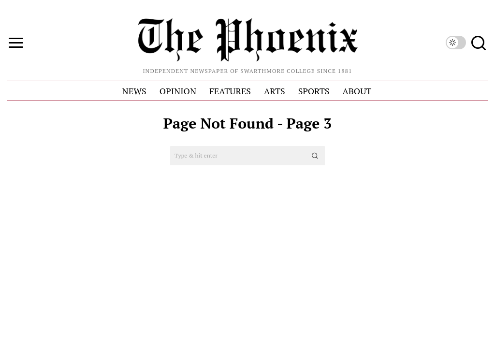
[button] (315, 155)
